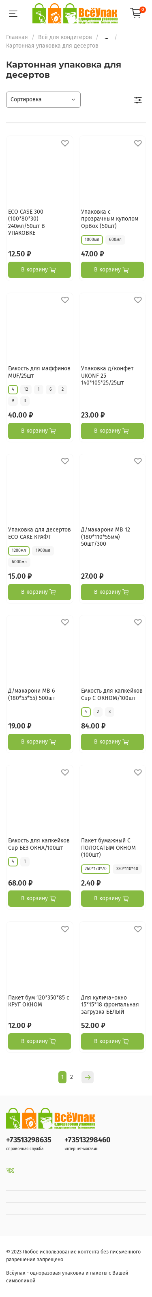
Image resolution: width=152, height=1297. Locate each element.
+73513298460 (87, 1139)
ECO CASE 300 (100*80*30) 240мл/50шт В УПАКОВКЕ (26, 222)
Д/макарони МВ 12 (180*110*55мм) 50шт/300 (105, 536)
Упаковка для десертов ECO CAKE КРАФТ (39, 533)
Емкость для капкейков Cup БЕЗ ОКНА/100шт (39, 844)
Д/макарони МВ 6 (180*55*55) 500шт (31, 694)
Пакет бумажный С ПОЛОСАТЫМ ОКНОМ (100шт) (108, 847)
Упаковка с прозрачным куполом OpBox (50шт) (109, 219)
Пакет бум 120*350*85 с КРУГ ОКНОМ (38, 1001)
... (106, 37)
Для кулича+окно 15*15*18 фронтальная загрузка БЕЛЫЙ (110, 1004)
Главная (17, 37)
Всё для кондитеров (65, 37)
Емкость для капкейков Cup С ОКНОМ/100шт (112, 694)
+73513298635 (28, 1139)
